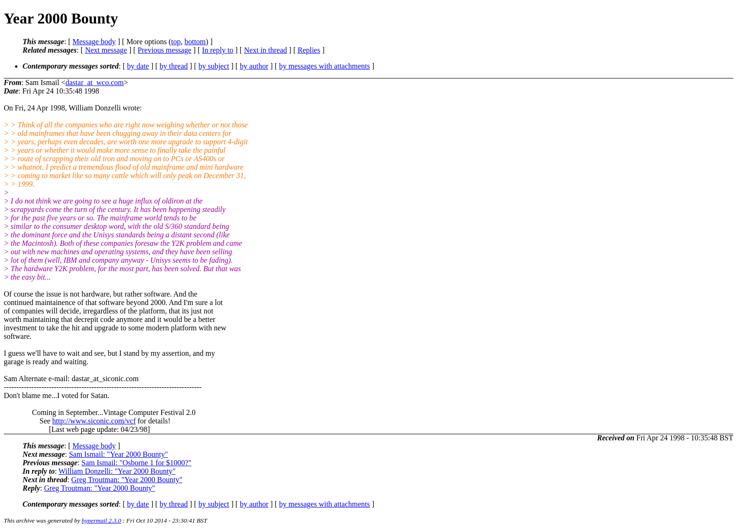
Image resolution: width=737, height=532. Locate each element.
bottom (194, 42)
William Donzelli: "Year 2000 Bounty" (117, 471)
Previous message (164, 50)
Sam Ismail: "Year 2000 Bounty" (118, 454)
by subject (213, 66)
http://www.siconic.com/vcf (94, 421)
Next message (106, 50)
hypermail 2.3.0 (101, 520)
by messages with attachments (324, 66)
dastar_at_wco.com (94, 82)
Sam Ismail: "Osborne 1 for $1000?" (136, 463)
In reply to (218, 50)
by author (254, 66)
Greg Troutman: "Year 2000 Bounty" (126, 480)
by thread (174, 66)
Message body (94, 42)
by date (138, 66)
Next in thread (265, 50)
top (175, 42)
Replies (309, 50)
